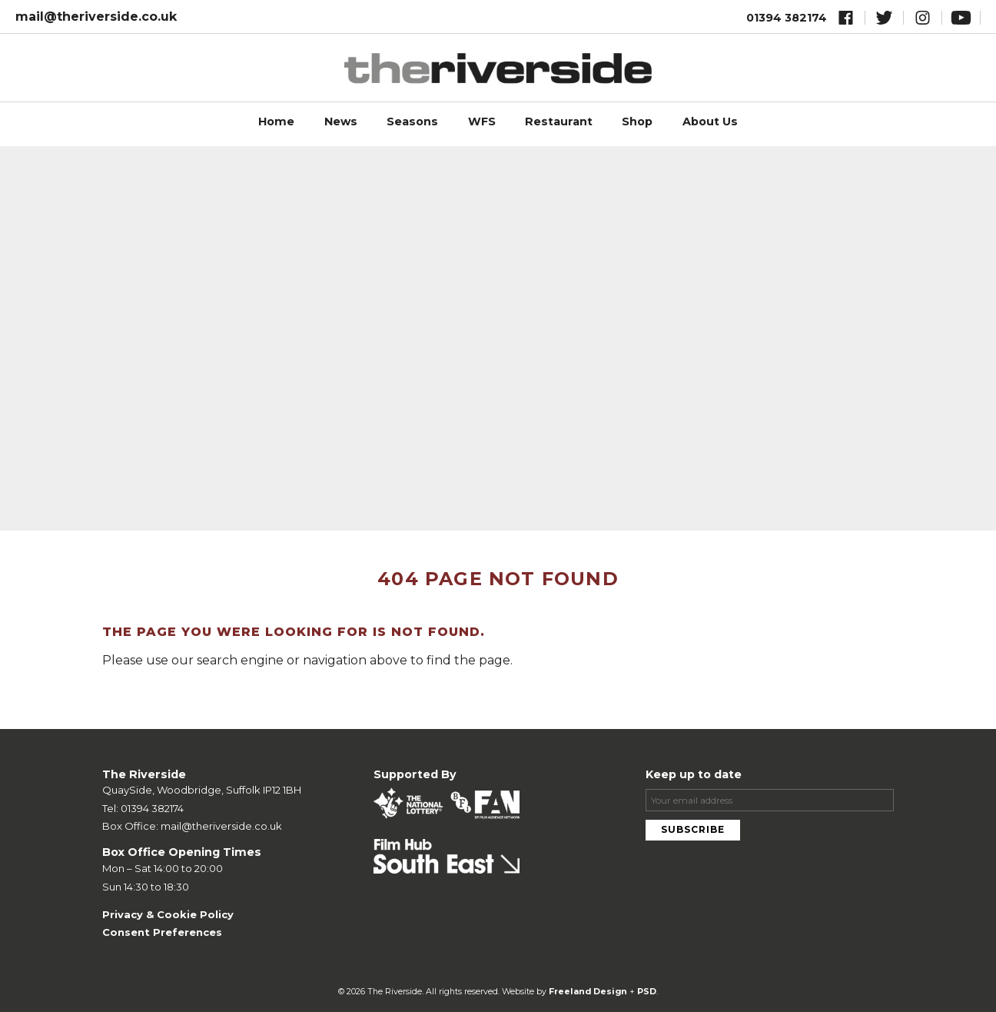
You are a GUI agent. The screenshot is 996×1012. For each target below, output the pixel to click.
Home (276, 121)
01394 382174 (786, 18)
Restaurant (559, 121)
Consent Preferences (162, 932)
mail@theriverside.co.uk (96, 16)
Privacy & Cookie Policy (168, 914)
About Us (710, 121)
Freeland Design (588, 992)
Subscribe (693, 829)
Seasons (412, 121)
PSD (646, 992)
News (340, 121)
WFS (482, 121)
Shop (637, 121)
